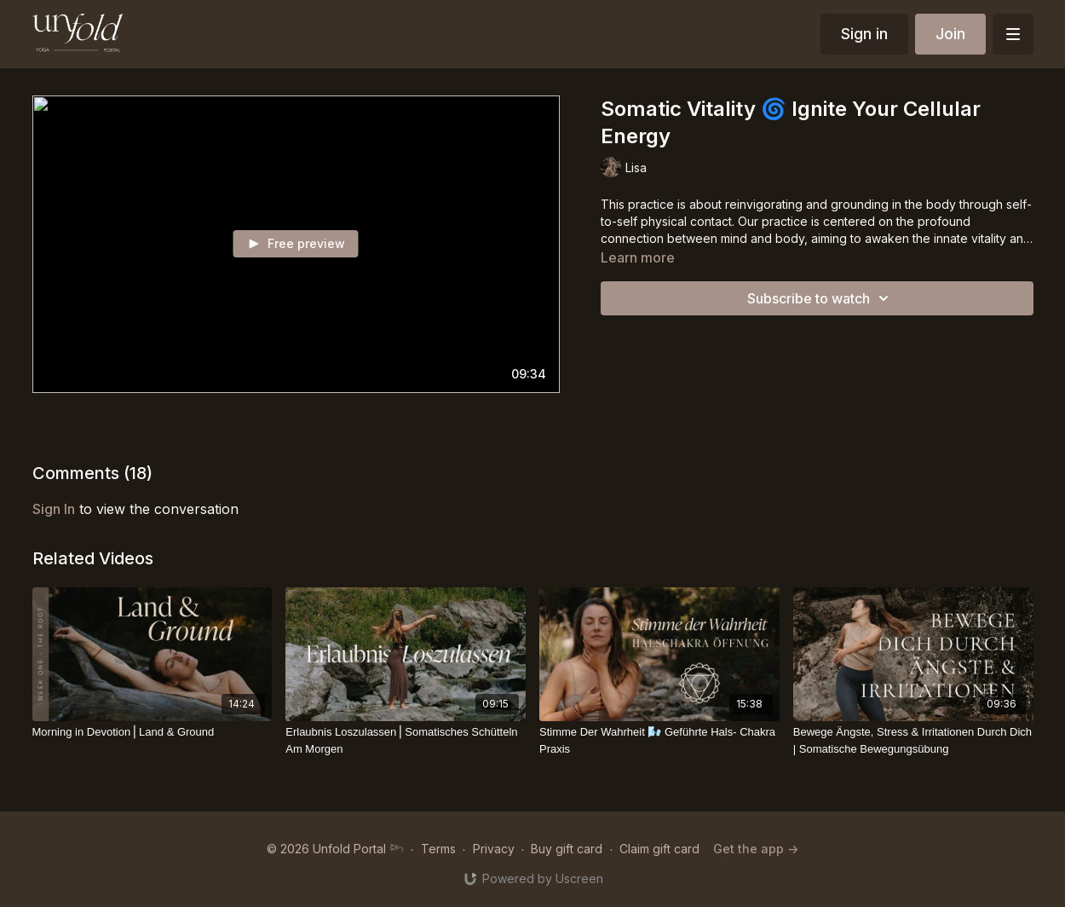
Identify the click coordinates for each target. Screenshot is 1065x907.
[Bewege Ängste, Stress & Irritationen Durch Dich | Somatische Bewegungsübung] (913, 740)
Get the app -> (755, 848)
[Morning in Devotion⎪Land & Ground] (152, 732)
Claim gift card (659, 848)
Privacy (494, 848)
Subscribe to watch (820, 298)
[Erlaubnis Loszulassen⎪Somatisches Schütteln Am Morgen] (405, 740)
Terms (438, 848)
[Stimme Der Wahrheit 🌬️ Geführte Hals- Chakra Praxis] (659, 740)
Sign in (864, 34)
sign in (53, 508)
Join (950, 34)
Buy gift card (566, 848)
